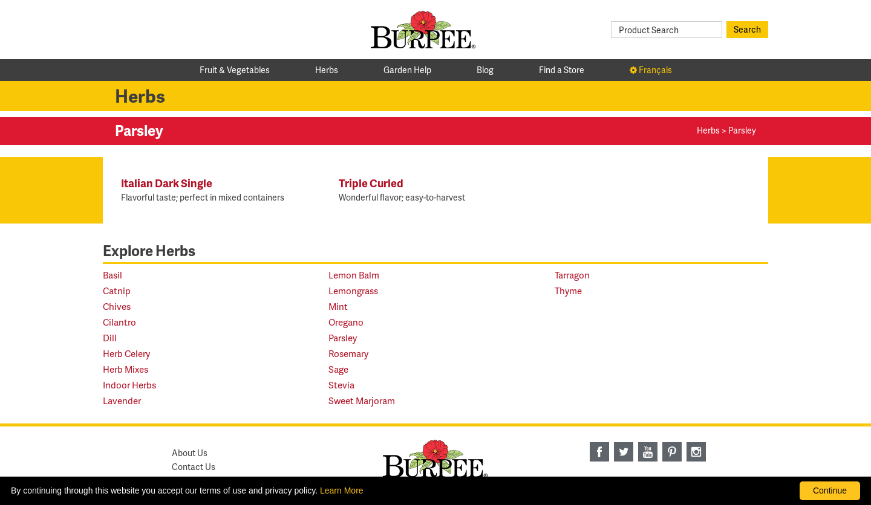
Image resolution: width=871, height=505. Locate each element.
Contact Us (193, 466)
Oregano (346, 322)
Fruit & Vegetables (235, 70)
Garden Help (407, 70)
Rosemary (348, 354)
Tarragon (572, 275)
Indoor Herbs (129, 385)
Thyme (568, 291)
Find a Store (561, 70)
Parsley (342, 338)
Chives (117, 306)
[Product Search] (666, 29)
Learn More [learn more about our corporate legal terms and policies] (342, 490)
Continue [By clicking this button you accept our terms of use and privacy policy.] (830, 490)
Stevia (341, 385)
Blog (485, 70)
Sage (338, 369)
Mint (338, 306)
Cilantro (119, 322)
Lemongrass (353, 291)
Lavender (122, 401)
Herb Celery (126, 354)
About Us (189, 452)
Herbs (326, 70)
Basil (112, 275)
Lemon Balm (353, 275)
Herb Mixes (125, 369)
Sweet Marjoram (361, 401)
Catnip (117, 291)
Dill (110, 338)
